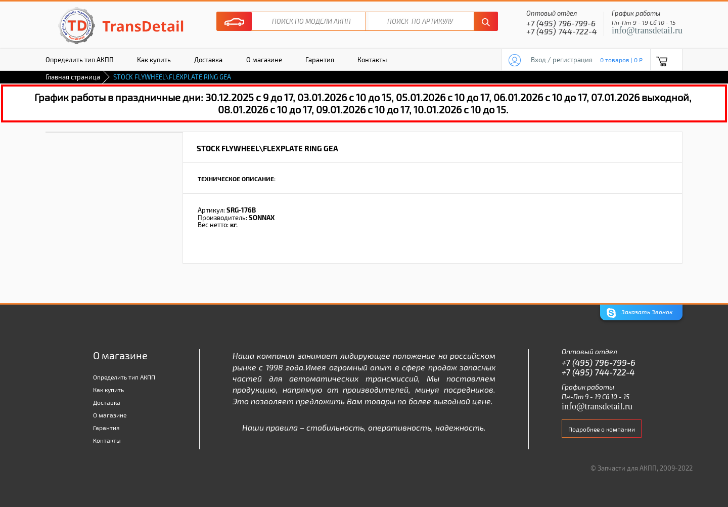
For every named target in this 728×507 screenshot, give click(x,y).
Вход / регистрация (562, 60)
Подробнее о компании (601, 429)
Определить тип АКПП (80, 60)
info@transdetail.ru (647, 30)
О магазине (264, 60)
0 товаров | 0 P (621, 59)
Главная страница (73, 77)
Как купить (154, 60)
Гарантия (319, 60)
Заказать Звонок (639, 313)
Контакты (372, 60)
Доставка (208, 60)
